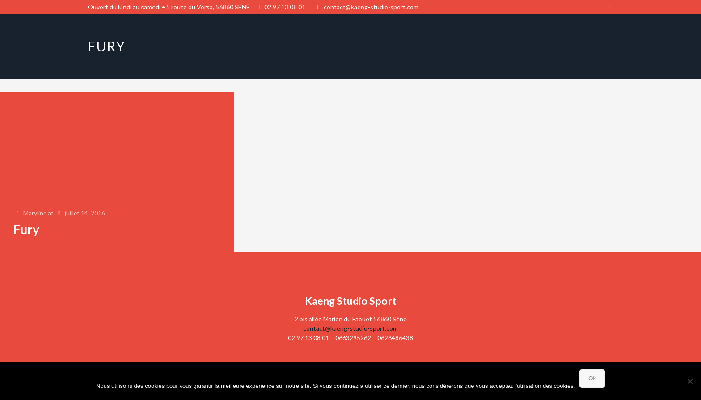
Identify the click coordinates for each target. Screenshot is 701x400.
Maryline (35, 213)
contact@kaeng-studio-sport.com (371, 7)
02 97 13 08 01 (284, 7)
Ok (592, 378)
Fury (26, 229)
